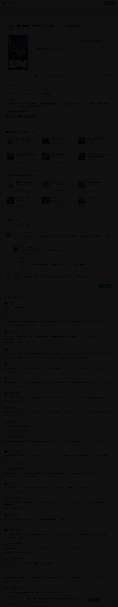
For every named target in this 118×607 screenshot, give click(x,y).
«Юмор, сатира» (34, 175)
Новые (21, 225)
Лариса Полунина (12, 587)
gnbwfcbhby (10, 515)
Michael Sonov (11, 573)
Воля (15, 233)
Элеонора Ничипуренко (14, 468)
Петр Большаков (12, 451)
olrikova (23, 262)
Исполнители (28, 3)
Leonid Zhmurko (12, 529)
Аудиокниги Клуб (11, 603)
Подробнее (49, 601)
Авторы (19, 3)
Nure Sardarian (11, 497)
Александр (10, 302)
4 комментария (106, 76)
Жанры (11, 3)
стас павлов (10, 331)
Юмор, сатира (12, 86)
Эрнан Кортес (11, 378)
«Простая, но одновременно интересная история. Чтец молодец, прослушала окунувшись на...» (60, 75)
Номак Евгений (28, 132)
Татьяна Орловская (13, 392)
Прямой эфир (15, 297)
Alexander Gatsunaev (13, 317)
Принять (93, 600)
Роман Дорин (11, 349)
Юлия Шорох (11, 422)
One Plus (9, 363)
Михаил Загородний (13, 436)
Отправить (105, 286)
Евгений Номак (29, 247)
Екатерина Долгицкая (14, 558)
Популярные (10, 225)
